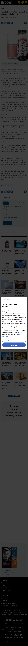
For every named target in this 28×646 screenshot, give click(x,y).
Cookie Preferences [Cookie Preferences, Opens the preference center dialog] (14, 341)
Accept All (14, 345)
